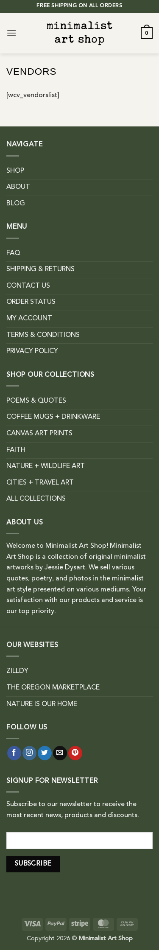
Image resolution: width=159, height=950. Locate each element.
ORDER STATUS (31, 302)
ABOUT (18, 187)
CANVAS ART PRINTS (39, 433)
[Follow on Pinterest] (75, 753)
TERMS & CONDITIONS (43, 335)
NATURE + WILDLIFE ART (45, 466)
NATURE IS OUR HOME (41, 704)
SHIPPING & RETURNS (40, 269)
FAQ (13, 253)
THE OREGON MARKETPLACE (53, 687)
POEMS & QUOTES (36, 401)
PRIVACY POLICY (32, 351)
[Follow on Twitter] (45, 753)
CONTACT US (28, 286)
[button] (11, 32)
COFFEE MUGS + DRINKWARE (53, 417)
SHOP (15, 171)
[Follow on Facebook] (14, 753)
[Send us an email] (60, 753)
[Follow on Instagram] (29, 753)
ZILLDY (17, 671)
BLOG (15, 203)
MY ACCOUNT (29, 318)
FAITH (15, 450)
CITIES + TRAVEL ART (40, 482)
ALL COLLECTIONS (36, 499)
